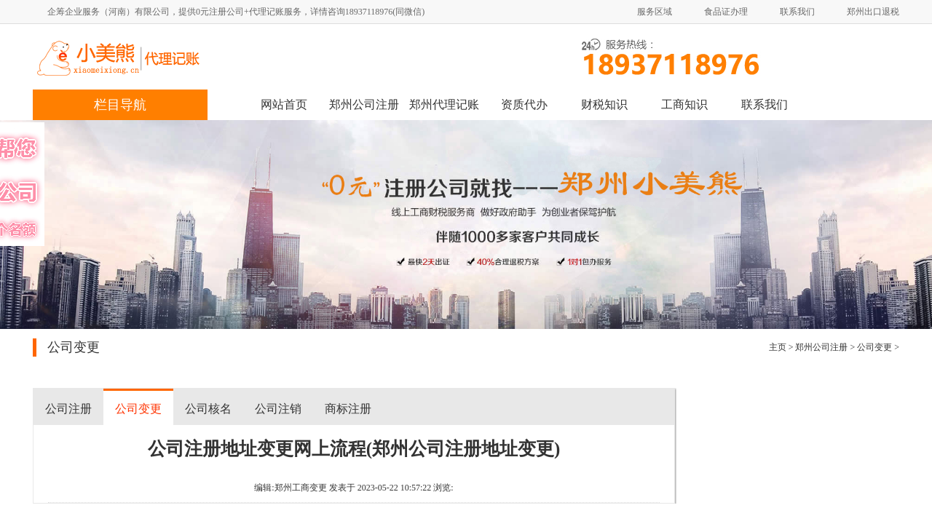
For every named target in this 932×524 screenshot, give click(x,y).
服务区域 (654, 12)
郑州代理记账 (444, 104)
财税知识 (604, 104)
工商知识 (684, 104)
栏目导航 (120, 105)
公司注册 (68, 408)
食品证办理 (726, 12)
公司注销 (278, 408)
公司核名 (208, 408)
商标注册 (348, 408)
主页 (777, 347)
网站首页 (284, 104)
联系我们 (797, 12)
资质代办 (524, 104)
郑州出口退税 (873, 12)
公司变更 (874, 347)
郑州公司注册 (364, 104)
